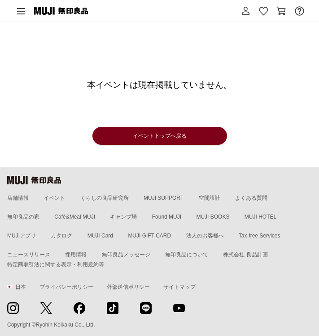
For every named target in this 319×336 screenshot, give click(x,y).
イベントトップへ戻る (160, 136)
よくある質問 (251, 198)
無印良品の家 (23, 217)
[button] (245, 11)
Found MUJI (166, 217)
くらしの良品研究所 (104, 198)
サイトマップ (179, 287)
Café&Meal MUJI (74, 217)
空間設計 (209, 198)
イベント (54, 198)
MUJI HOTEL (260, 217)
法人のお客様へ (205, 236)
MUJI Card (100, 236)
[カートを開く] (281, 11)
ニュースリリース (28, 254)
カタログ (61, 236)
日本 (16, 287)
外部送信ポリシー (128, 287)
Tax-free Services (259, 236)
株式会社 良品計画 (245, 254)
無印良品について (186, 254)
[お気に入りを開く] (263, 11)
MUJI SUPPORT (164, 198)
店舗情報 (18, 198)
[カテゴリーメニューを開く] (21, 11)
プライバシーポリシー (66, 287)
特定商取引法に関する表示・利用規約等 (55, 264)
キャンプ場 (123, 217)
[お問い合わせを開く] (299, 11)
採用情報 (76, 254)
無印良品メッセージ (126, 254)
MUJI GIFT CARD (149, 236)
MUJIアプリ (21, 236)
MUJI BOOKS (212, 217)
